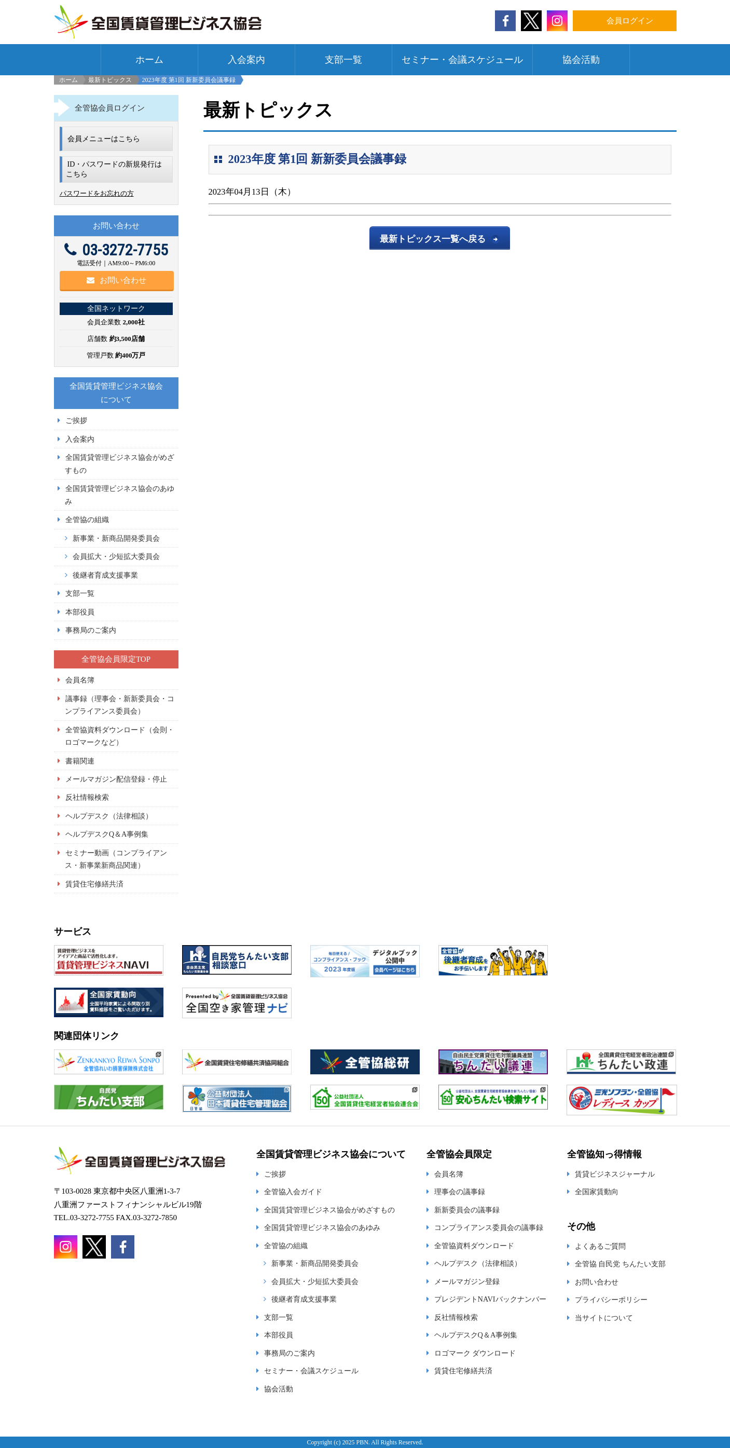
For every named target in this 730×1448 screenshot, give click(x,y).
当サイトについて (604, 1318)
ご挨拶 (76, 420)
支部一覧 (343, 59)
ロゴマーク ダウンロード (475, 1353)
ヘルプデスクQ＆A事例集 (107, 834)
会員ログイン (630, 21)
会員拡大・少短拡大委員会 (116, 556)
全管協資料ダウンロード (474, 1245)
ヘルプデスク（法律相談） (109, 816)
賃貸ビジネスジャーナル (615, 1174)
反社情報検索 (87, 797)
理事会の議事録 (459, 1191)
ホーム (149, 59)
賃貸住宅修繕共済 (94, 884)
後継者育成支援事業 (105, 575)
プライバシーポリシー (611, 1299)
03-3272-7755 (116, 250)
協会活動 (581, 59)
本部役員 (79, 612)
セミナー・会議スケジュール (462, 59)
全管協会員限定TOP (115, 659)
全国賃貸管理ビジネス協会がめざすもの (329, 1210)
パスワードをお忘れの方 (97, 193)
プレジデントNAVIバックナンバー (490, 1299)
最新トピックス (110, 80)
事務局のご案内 (90, 630)
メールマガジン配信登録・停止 (116, 779)
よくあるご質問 (600, 1246)
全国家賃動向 (596, 1191)
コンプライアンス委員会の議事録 (488, 1227)
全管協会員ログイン (110, 108)
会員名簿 (79, 680)
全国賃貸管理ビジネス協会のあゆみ (322, 1227)
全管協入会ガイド (293, 1191)
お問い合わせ (116, 280)
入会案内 (246, 59)
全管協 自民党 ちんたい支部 (620, 1264)
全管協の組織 (87, 519)
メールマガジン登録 (467, 1281)
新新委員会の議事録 (467, 1210)
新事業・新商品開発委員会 (116, 538)
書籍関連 (79, 761)
